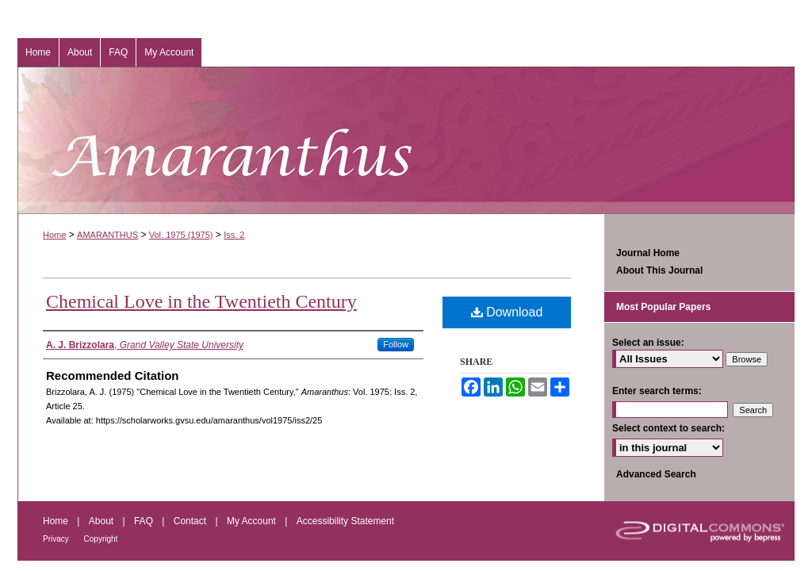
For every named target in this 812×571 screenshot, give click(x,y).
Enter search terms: (657, 391)
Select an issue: (648, 342)
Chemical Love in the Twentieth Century (201, 301)
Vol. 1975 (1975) (181, 235)
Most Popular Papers (663, 306)
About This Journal (659, 270)
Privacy (57, 539)
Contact (191, 521)
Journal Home (648, 253)
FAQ (144, 521)
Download (507, 312)
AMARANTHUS (107, 235)
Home (54, 235)
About (103, 521)
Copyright (101, 539)
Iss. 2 (234, 235)
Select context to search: (668, 428)
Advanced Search (656, 474)
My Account (252, 521)
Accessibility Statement (345, 521)
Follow (395, 344)
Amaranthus (406, 140)
